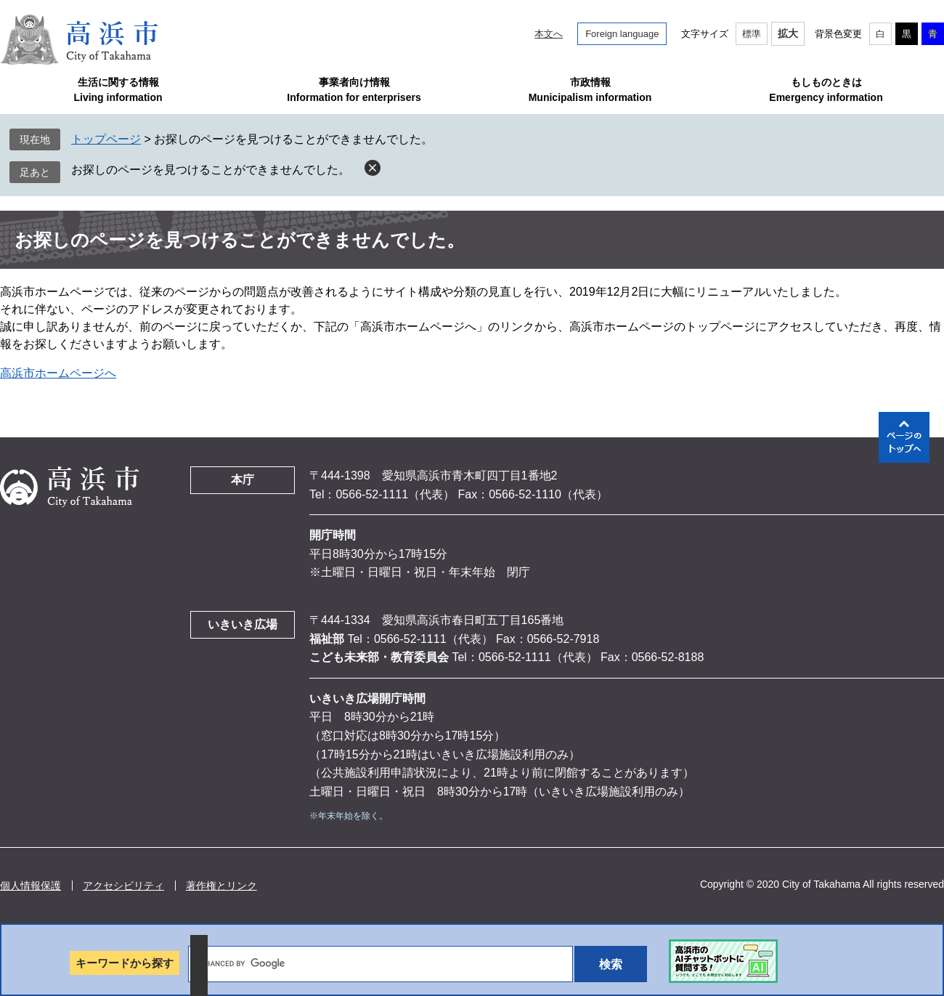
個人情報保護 (30, 885)
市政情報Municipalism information (590, 89)
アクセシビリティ (123, 885)
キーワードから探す (125, 963)
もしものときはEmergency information (825, 89)
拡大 (788, 33)
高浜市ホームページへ (58, 373)
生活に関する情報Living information (117, 89)
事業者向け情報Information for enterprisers (353, 89)
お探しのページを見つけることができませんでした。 (210, 169)
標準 (751, 33)
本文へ (548, 33)
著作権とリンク (221, 885)
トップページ (106, 139)
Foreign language (622, 33)
